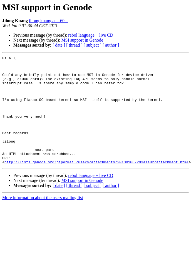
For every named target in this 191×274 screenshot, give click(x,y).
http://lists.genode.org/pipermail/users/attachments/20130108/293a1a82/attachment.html (96, 183)
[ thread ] (74, 45)
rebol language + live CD (90, 35)
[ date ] (59, 45)
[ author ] (111, 45)
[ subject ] (92, 45)
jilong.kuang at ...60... (48, 20)
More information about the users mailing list (42, 219)
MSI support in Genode (82, 40)
